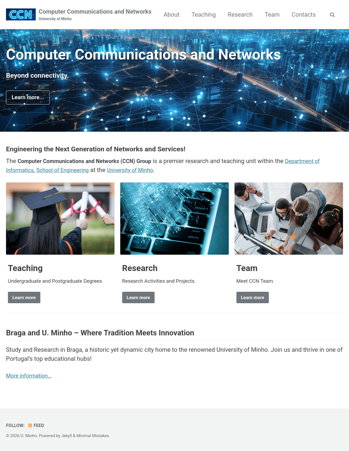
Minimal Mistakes (92, 435)
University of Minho (141, 171)
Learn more (26, 299)
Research (274, 14)
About (206, 14)
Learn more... (30, 98)
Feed (36, 425)
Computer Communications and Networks (95, 15)
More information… (31, 378)
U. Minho (28, 435)
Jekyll (66, 435)
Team (306, 14)
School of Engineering (68, 171)
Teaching (238, 14)
